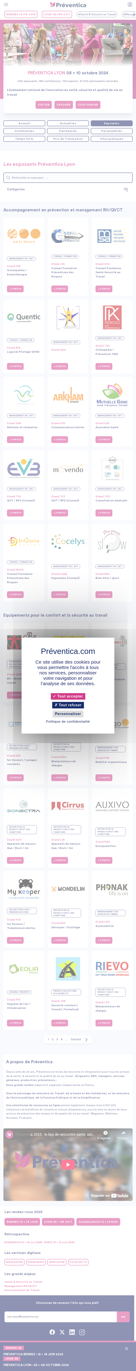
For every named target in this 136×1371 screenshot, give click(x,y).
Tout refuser (68, 705)
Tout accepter (68, 696)
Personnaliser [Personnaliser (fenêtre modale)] (68, 714)
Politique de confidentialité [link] (68, 721)
